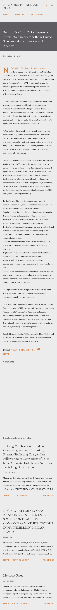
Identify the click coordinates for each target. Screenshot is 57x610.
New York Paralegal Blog (20, 6)
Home (5, 14)
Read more (48, 495)
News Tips (19, 14)
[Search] (46, 4)
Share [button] (6, 354)
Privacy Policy (37, 14)
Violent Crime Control (23, 350)
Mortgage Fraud (13, 575)
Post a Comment (20, 495)
